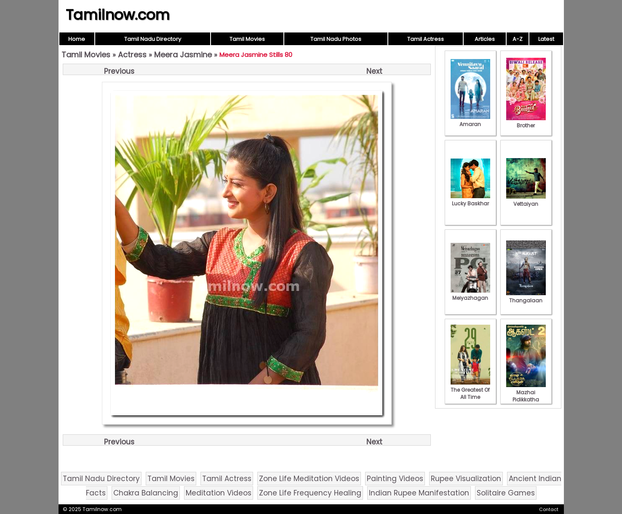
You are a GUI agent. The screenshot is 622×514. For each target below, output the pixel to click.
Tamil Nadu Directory (152, 39)
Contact (548, 509)
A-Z (518, 39)
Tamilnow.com (118, 15)
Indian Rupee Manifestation (419, 493)
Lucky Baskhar (470, 200)
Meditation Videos (218, 493)
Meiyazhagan (470, 294)
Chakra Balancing (145, 493)
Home (76, 39)
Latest (546, 39)
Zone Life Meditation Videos (309, 479)
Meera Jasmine (183, 54)
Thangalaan (526, 297)
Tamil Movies (247, 39)
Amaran (470, 120)
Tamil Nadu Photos (335, 39)
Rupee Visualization (466, 479)
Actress (132, 54)
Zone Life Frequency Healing (310, 493)
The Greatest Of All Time (470, 390)
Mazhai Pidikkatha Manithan (526, 396)
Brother (526, 122)
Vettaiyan (526, 200)
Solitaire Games (506, 493)
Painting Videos (395, 479)
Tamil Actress (425, 39)
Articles (485, 39)
